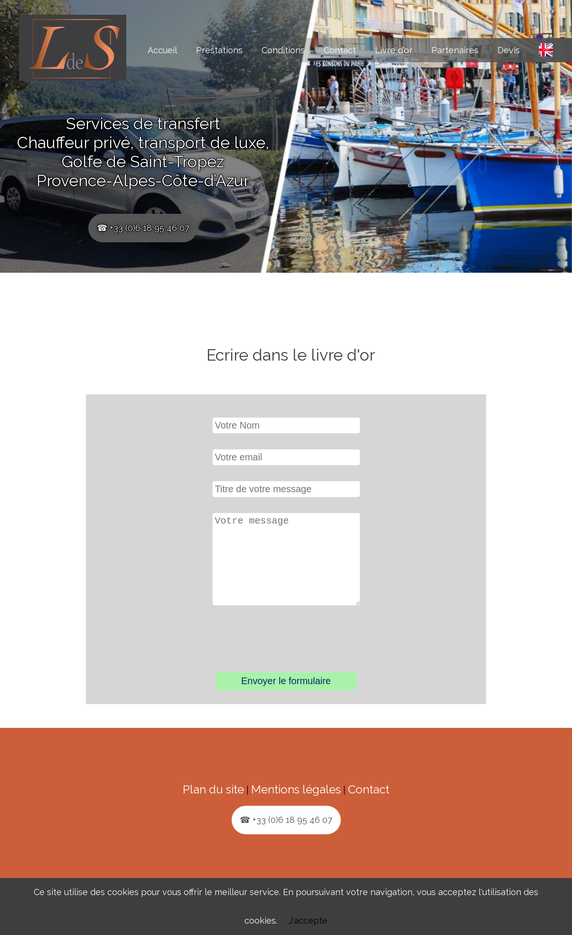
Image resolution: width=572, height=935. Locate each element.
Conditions (283, 50)
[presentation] (287, 655)
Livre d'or (394, 50)
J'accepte (308, 920)
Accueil (162, 50)
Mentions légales (296, 804)
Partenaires (454, 50)
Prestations (219, 50)
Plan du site (213, 804)
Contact (340, 50)
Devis (508, 50)
